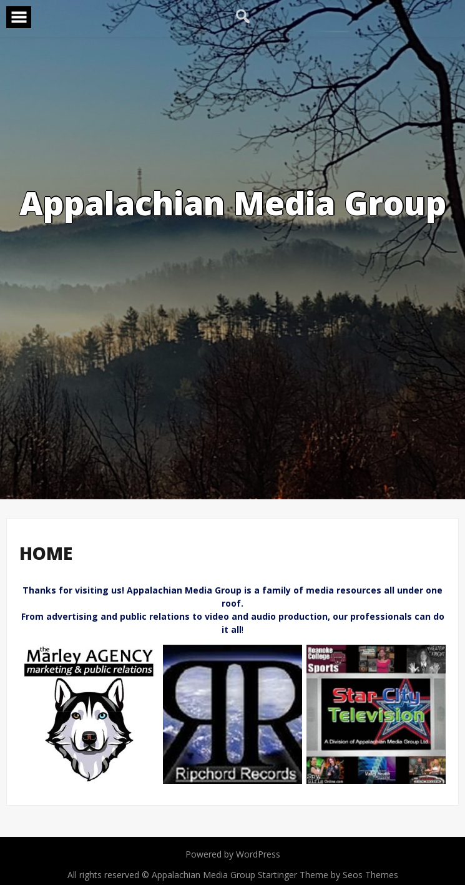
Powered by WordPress (232, 854)
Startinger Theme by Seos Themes (328, 875)
